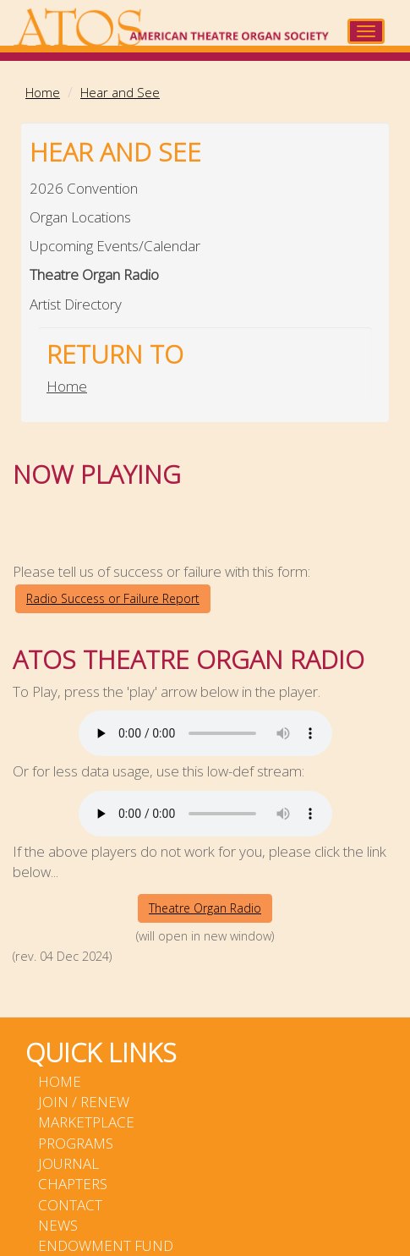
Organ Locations (80, 217)
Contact (70, 1205)
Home (42, 92)
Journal (68, 1163)
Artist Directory (76, 304)
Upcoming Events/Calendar (115, 245)
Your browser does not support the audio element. (205, 733)
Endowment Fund (105, 1245)
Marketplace (86, 1122)
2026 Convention (84, 188)
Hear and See (120, 92)
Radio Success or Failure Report (113, 598)
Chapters (72, 1183)
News (58, 1225)
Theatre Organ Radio (94, 274)
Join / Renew (83, 1101)
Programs (75, 1143)
